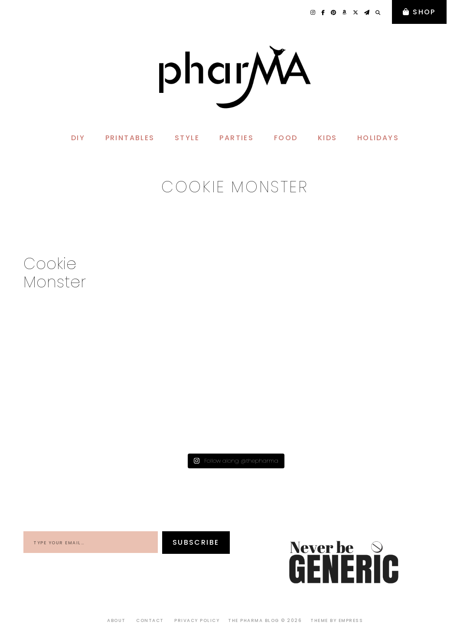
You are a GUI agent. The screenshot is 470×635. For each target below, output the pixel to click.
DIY (78, 138)
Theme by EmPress (336, 620)
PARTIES (236, 138)
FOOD (286, 138)
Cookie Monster (54, 273)
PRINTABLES (130, 138)
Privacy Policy (196, 620)
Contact (150, 620)
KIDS (327, 138)
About (116, 620)
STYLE (187, 138)
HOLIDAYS (378, 138)
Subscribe (196, 542)
